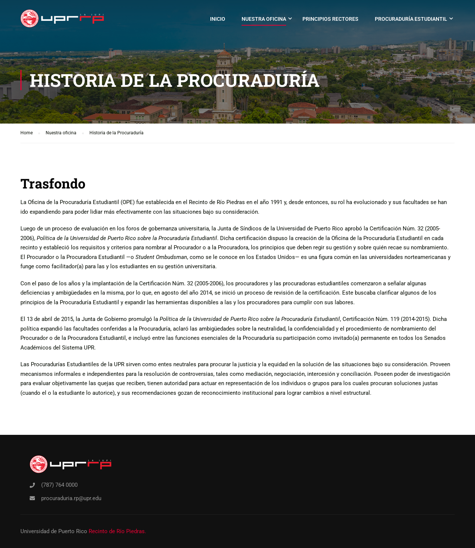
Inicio (217, 19)
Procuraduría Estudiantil (411, 19)
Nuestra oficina (264, 19)
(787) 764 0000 (59, 485)
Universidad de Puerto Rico (53, 531)
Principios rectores (330, 19)
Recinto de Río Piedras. (117, 531)
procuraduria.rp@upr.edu (71, 498)
